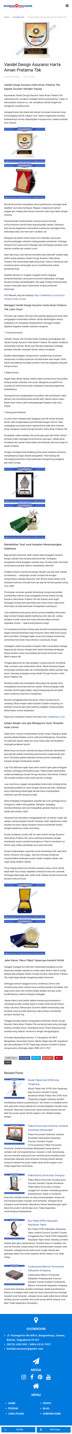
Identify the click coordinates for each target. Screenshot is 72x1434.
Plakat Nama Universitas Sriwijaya (46, 1175)
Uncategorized (18, 17)
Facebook (24, 1058)
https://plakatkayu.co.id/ (53, 716)
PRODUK (13, 1408)
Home (6, 17)
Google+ (47, 1058)
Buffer (7, 1062)
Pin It (58, 1058)
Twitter (36, 1058)
